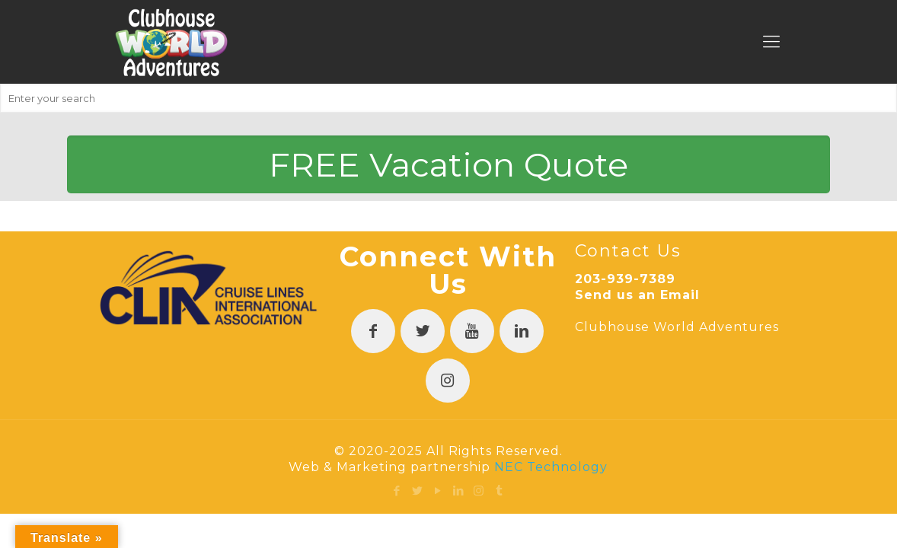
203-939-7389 (625, 279)
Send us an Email (637, 295)
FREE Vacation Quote (448, 164)
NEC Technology (551, 467)
